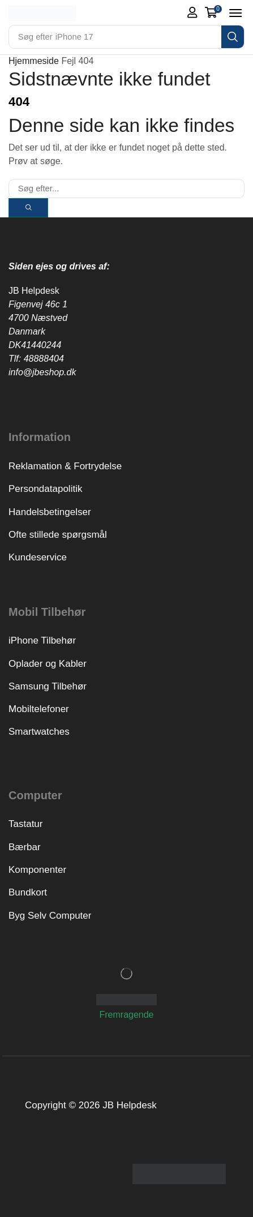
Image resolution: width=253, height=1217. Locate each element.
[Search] (232, 36)
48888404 (44, 358)
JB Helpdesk (33, 290)
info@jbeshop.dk (42, 372)
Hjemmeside (33, 61)
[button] (192, 12)
